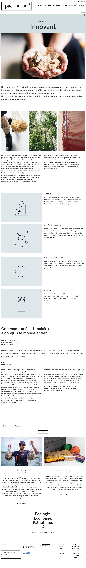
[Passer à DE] (75, 2)
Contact (74, 544)
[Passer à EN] (78, 2)
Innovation (73, 6)
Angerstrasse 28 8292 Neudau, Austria (30, 547)
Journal (82, 6)
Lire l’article (21, 503)
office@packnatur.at (47, 545)
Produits (39, 6)
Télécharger (76, 546)
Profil (65, 6)
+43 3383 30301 (46, 544)
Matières (48, 6)
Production (57, 6)
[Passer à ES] (84, 2)
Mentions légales (77, 549)
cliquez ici (58, 391)
